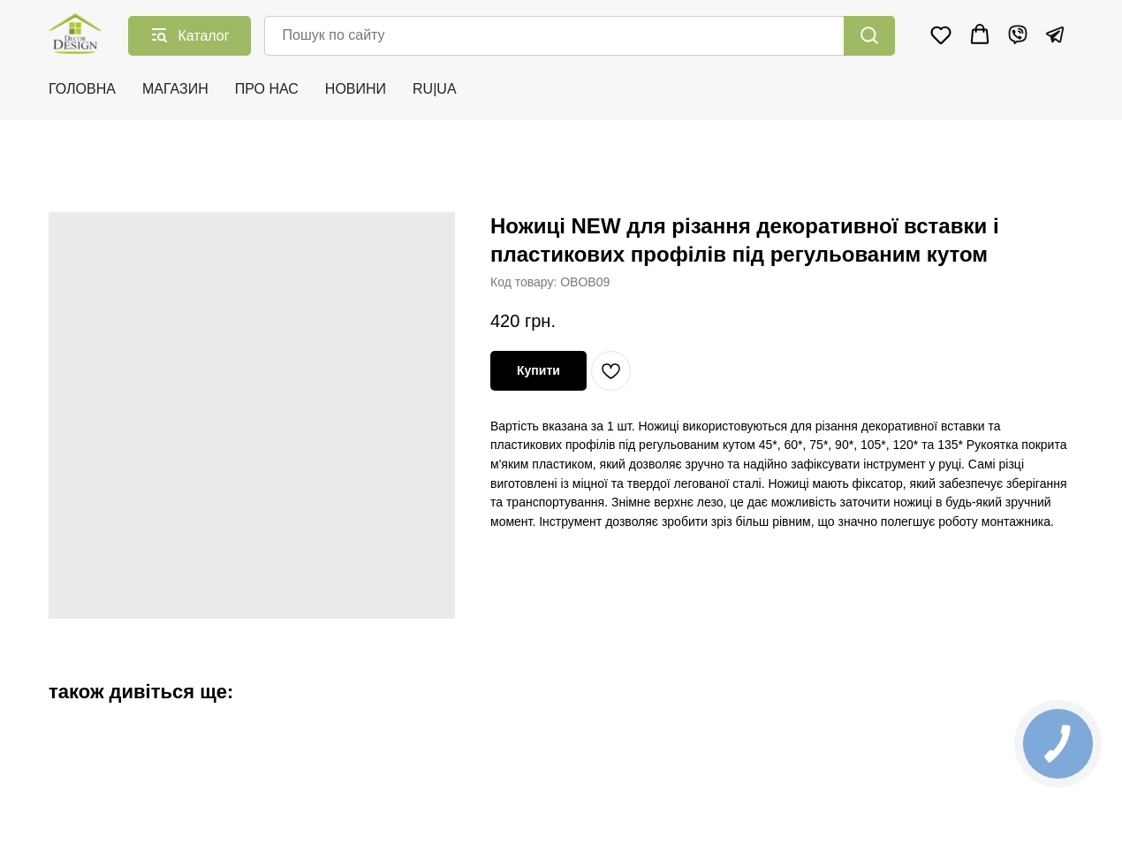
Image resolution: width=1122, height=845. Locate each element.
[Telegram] (1055, 34)
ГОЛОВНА (82, 88)
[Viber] (1017, 34)
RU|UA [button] (435, 88)
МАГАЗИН (175, 88)
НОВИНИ (355, 88)
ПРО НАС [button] (267, 88)
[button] (940, 34)
